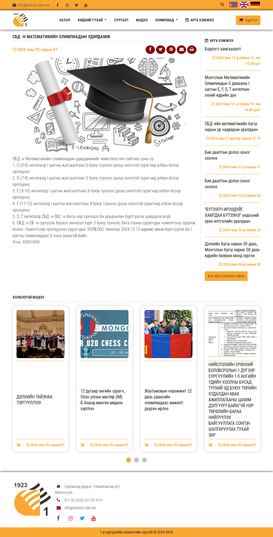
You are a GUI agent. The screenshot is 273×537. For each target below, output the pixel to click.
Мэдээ (142, 20)
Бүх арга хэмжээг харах (226, 276)
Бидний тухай (90, 20)
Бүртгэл (248, 20)
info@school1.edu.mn (31, 5)
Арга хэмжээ (199, 20)
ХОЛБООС (95, 229)
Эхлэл (64, 20)
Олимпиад (165, 20)
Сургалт (121, 20)
